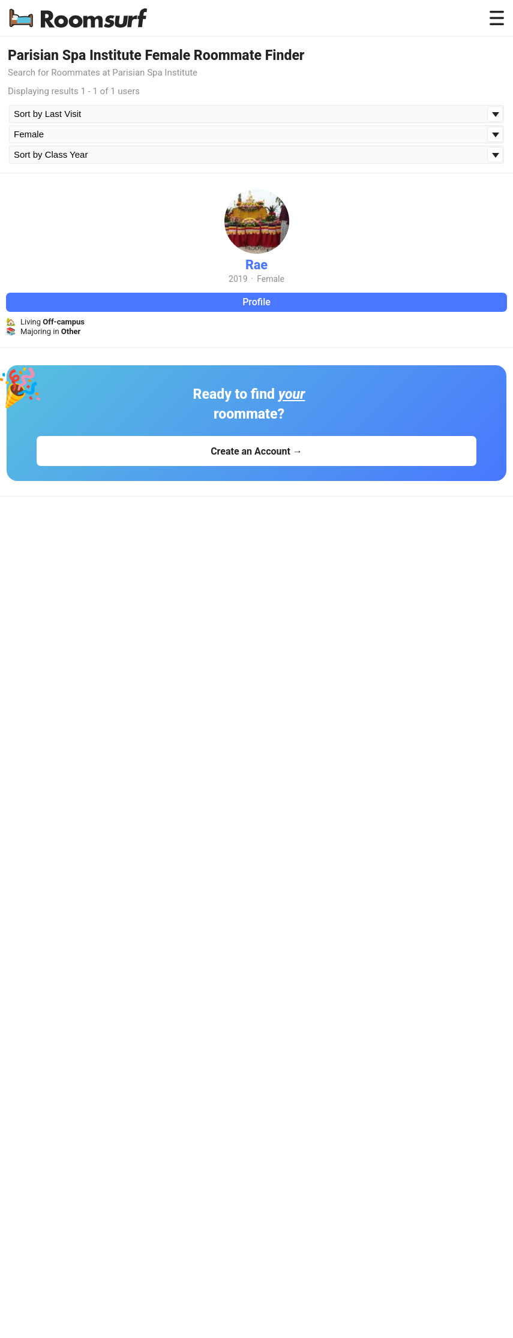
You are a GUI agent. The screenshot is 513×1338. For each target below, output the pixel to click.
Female (270, 279)
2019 (238, 279)
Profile (256, 302)
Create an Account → (256, 451)
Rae (256, 264)
